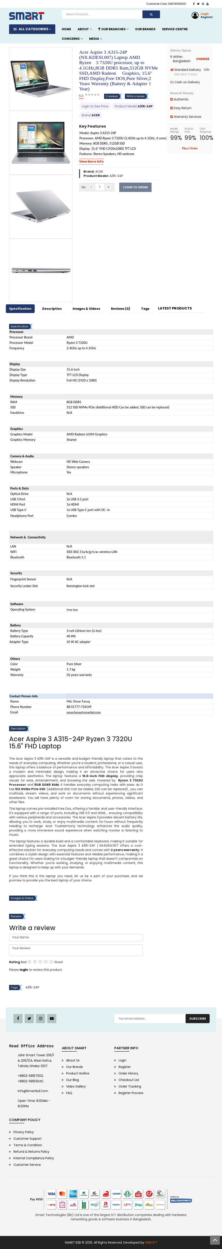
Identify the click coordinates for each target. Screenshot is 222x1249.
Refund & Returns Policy (31, 1151)
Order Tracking (130, 1086)
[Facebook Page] (18, 1018)
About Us (73, 1060)
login (24, 970)
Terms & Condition (27, 1145)
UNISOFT (151, 1242)
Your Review (76, 950)
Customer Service (27, 1164)
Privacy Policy (23, 1132)
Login (205, 14)
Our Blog (72, 1080)
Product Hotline (77, 1073)
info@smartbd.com (33, 1091)
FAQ (69, 1093)
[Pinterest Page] (40, 1018)
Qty (83, 187)
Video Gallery (76, 1086)
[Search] (151, 14)
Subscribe (197, 1018)
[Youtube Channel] (51, 1018)
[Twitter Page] (29, 1018)
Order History (128, 1073)
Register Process (131, 1093)
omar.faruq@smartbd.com (84, 712)
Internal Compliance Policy (33, 1158)
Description (52, 308)
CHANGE (202, 59)
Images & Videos (86, 308)
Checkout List (129, 1080)
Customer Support (27, 1138)
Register (207, 17)
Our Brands (74, 1067)
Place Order (190, 148)
